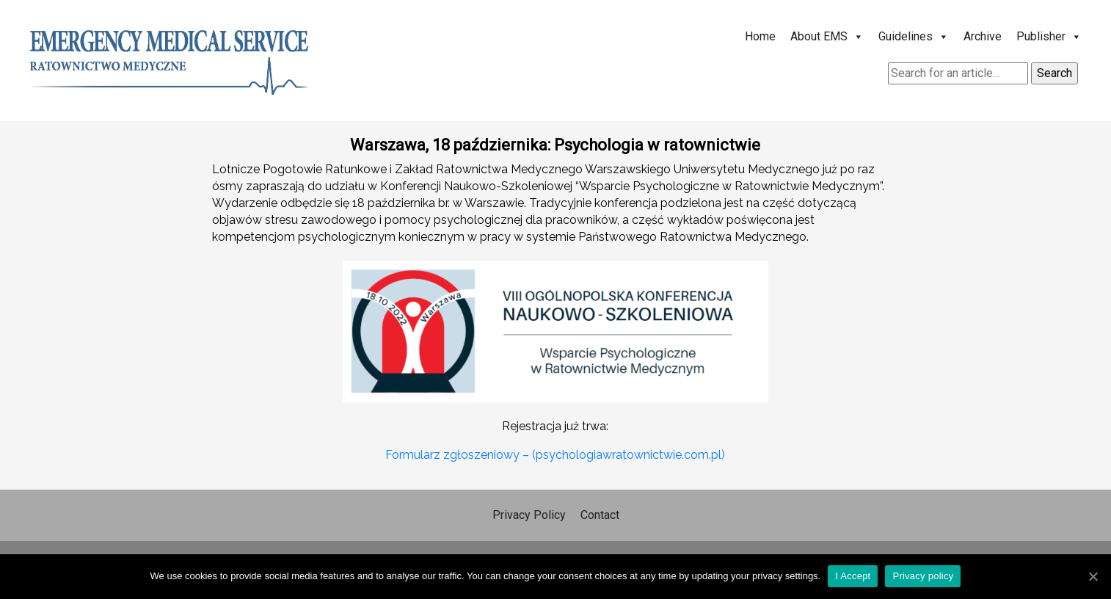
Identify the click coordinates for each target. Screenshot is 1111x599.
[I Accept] (1092, 576)
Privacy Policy (529, 515)
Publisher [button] (1049, 36)
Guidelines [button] (913, 36)
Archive (983, 36)
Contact (599, 515)
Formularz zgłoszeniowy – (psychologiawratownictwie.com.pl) (555, 455)
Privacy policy (922, 575)
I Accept (852, 575)
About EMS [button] (827, 36)
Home (760, 36)
